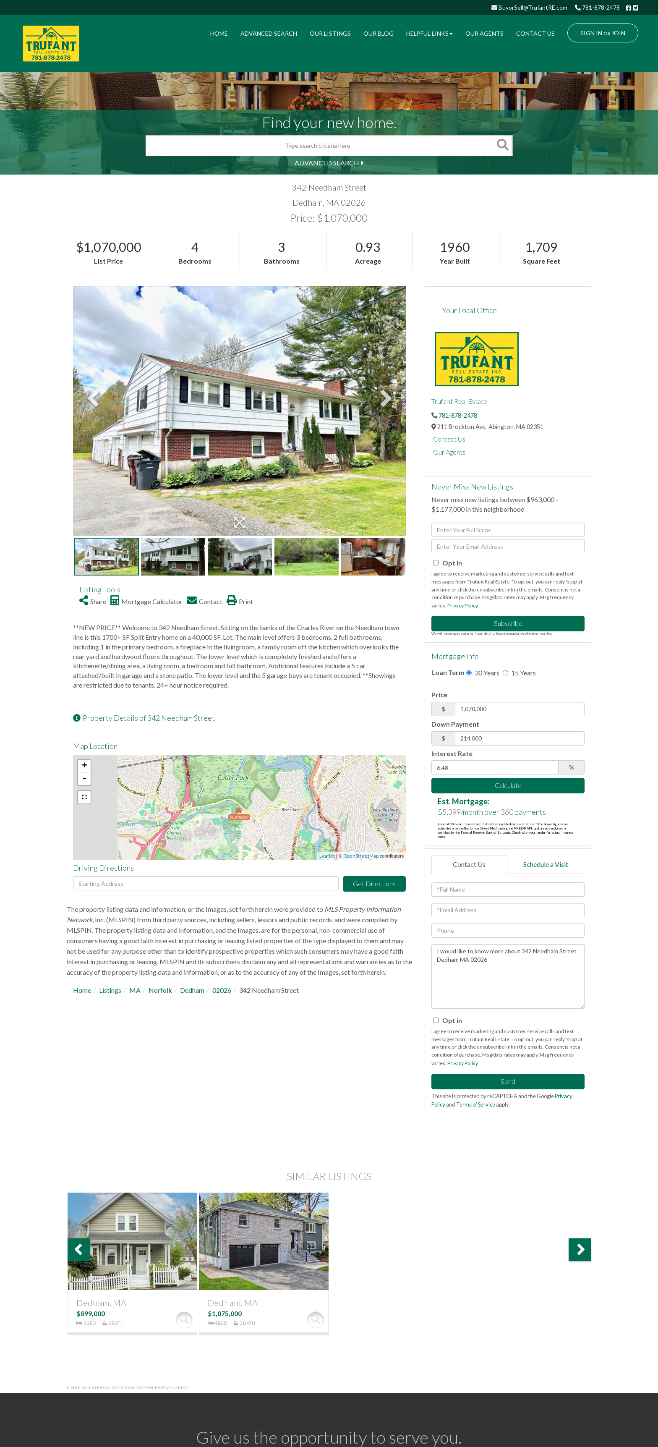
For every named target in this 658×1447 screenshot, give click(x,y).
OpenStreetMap (361, 855)
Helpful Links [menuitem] (429, 33)
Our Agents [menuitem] (484, 33)
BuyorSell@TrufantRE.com (529, 7)
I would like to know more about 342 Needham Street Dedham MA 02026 (508, 976)
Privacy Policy (462, 605)
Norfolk (160, 990)
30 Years (482, 673)
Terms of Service (475, 1104)
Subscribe (508, 623)
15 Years (519, 673)
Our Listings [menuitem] (330, 33)
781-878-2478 (597, 7)
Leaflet (327, 855)
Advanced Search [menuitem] (268, 33)
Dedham (192, 990)
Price (439, 695)
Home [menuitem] (219, 33)
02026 (221, 990)
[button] (502, 145)
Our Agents (449, 452)
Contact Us (449, 439)
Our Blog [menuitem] (378, 33)
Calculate (508, 785)
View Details (184, 1319)
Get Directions (374, 883)
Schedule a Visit (545, 864)
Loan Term (448, 672)
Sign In (591, 33)
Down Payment (455, 724)
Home (82, 990)
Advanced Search (327, 163)
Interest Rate (452, 753)
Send (508, 1081)
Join (618, 33)
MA (135, 990)
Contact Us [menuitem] (535, 33)
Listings (110, 990)
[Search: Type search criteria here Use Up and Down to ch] (319, 145)
